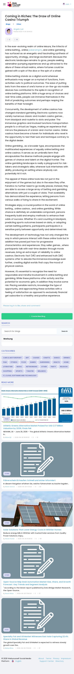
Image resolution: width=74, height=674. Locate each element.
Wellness (42, 371)
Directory (60, 661)
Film (5, 362)
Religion (63, 366)
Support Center (47, 661)
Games (33, 362)
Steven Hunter (10, 539)
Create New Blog (37, 316)
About (41, 658)
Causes (36, 358)
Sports (19, 371)
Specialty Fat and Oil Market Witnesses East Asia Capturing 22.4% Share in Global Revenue (35, 638)
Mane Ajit (8, 437)
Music (19, 366)
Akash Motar (9, 593)
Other (19, 24)
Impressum (66, 658)
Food (23, 362)
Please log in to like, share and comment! (21, 305)
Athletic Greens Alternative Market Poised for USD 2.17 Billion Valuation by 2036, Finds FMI (33, 427)
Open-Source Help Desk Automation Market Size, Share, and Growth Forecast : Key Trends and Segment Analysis (37, 583)
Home (66, 362)
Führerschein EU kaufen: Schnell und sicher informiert (29, 480)
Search (65, 331)
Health (57, 362)
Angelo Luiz (18, 29)
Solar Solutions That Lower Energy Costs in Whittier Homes (32, 529)
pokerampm (35, 49)
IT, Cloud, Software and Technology (19, 375)
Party (53, 366)
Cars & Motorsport (12, 358)
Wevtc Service (10, 487)
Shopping (7, 371)
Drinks (67, 358)
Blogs (8, 24)
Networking (31, 366)
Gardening (45, 362)
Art (27, 358)
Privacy (56, 658)
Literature (8, 366)
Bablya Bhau (9, 648)
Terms (49, 658)
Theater (30, 371)
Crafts (46, 358)
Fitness (14, 362)
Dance (57, 358)
